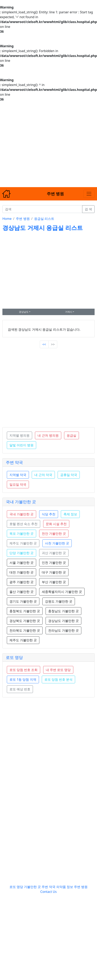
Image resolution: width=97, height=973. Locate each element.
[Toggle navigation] (89, 194)
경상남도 (24, 311)
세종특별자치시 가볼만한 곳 (62, 591)
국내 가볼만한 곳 (21, 501)
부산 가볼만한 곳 (54, 582)
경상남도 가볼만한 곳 (63, 621)
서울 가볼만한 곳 (21, 562)
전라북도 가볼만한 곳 (24, 630)
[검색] (42, 209)
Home (7, 218)
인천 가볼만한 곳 (54, 562)
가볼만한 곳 (33, 887)
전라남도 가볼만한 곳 (63, 630)
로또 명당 (14, 657)
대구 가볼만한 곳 (54, 572)
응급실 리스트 (44, 218)
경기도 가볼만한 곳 (23, 601)
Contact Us (48, 891)
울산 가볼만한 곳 (21, 591)
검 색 (88, 209)
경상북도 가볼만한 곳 (24, 621)
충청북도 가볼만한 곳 (24, 611)
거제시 (68, 311)
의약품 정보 (64, 887)
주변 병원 (23, 218)
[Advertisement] (37, 144)
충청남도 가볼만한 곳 (63, 611)
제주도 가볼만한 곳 (23, 640)
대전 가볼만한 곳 (21, 572)
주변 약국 (14, 462)
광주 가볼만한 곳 (21, 582)
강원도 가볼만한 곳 (58, 601)
